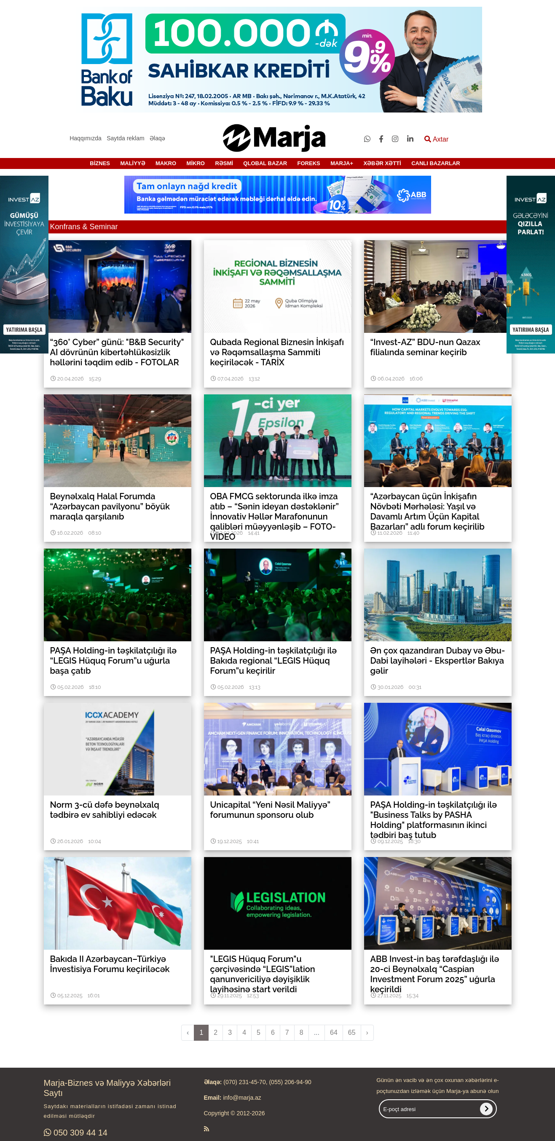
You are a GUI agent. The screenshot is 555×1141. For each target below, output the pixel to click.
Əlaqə (157, 138)
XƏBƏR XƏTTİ (382, 163)
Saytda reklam (125, 138)
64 (334, 1032)
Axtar (436, 139)
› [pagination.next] (367, 1032)
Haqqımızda (85, 138)
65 (352, 1032)
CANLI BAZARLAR (435, 163)
